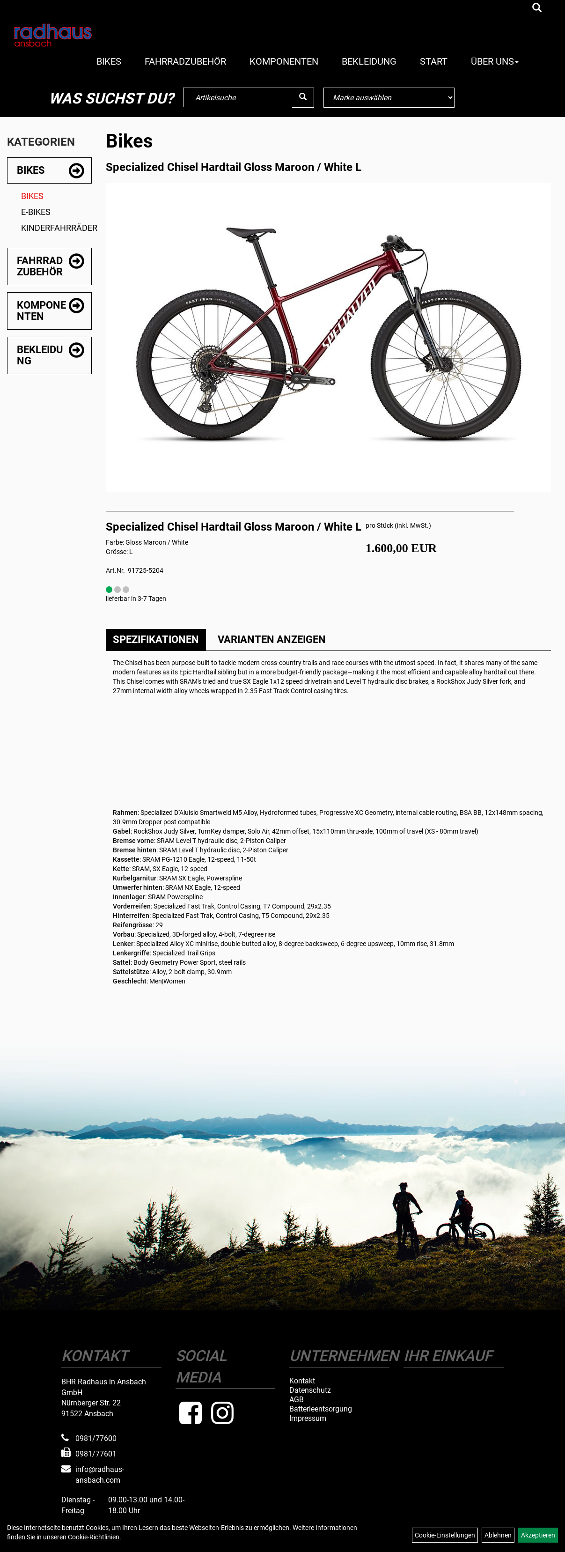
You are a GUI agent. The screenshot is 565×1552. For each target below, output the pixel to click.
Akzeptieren (538, 1535)
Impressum (307, 1418)
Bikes (108, 61)
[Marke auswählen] (389, 98)
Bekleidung (369, 61)
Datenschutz (310, 1390)
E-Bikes (36, 212)
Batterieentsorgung (320, 1409)
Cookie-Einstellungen (445, 1535)
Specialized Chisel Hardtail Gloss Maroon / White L (233, 167)
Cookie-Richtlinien (93, 1537)
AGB (296, 1400)
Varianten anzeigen (272, 639)
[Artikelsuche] (537, 8)
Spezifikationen (156, 639)
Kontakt (302, 1381)
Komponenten (283, 61)
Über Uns (495, 61)
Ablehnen (498, 1535)
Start (434, 61)
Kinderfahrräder (56, 228)
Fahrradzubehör (185, 61)
